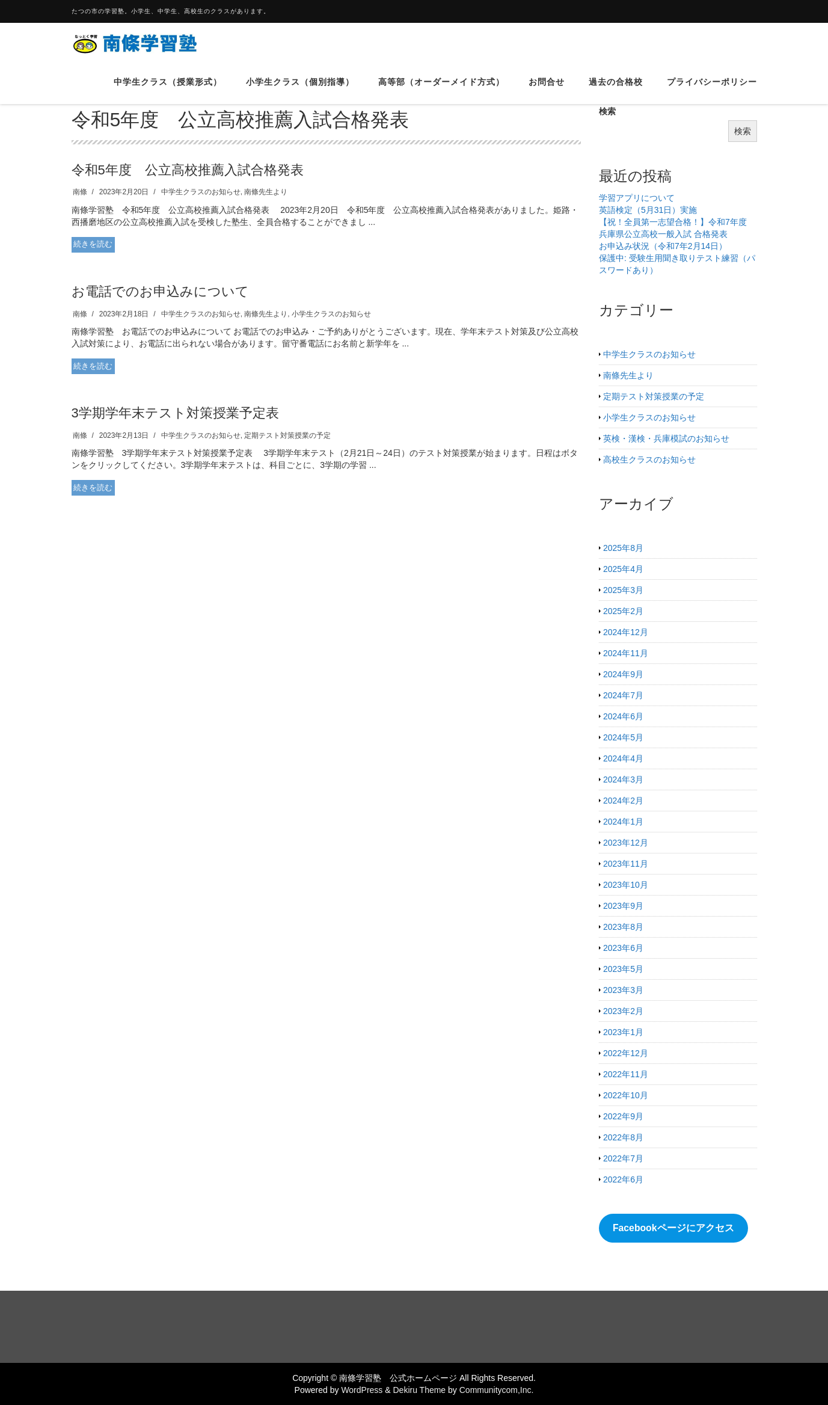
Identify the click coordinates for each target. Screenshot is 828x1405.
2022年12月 (625, 1053)
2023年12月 (625, 842)
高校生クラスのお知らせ (649, 459)
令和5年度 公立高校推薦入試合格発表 (188, 169)
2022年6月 (623, 1179)
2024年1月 (623, 821)
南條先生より (265, 192)
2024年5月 (623, 737)
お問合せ (547, 89)
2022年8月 (623, 1137)
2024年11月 (625, 653)
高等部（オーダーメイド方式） (441, 89)
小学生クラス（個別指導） (300, 89)
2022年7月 (623, 1158)
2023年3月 (623, 990)
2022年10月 (625, 1095)
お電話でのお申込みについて (160, 291)
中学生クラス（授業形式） (168, 89)
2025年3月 (623, 590)
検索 (742, 131)
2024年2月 (623, 800)
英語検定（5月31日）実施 (648, 210)
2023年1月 (623, 1032)
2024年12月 (625, 632)
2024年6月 (623, 716)
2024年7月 (623, 695)
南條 (80, 192)
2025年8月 (623, 548)
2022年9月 (623, 1116)
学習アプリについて (637, 198)
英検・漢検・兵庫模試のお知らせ (666, 438)
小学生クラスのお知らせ (331, 314)
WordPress (361, 1390)
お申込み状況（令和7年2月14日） (663, 246)
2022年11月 (625, 1074)
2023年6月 (623, 948)
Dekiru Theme (419, 1390)
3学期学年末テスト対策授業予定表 (175, 412)
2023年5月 (623, 969)
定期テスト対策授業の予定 (287, 435)
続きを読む (92, 243)
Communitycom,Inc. (496, 1390)
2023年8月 (623, 927)
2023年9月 (623, 906)
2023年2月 (623, 1011)
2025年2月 (623, 611)
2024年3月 (623, 779)
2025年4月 (623, 569)
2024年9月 (623, 674)
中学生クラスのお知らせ (201, 192)
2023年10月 (625, 885)
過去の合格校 (616, 89)
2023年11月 (625, 864)
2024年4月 (623, 758)
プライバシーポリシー (712, 89)
